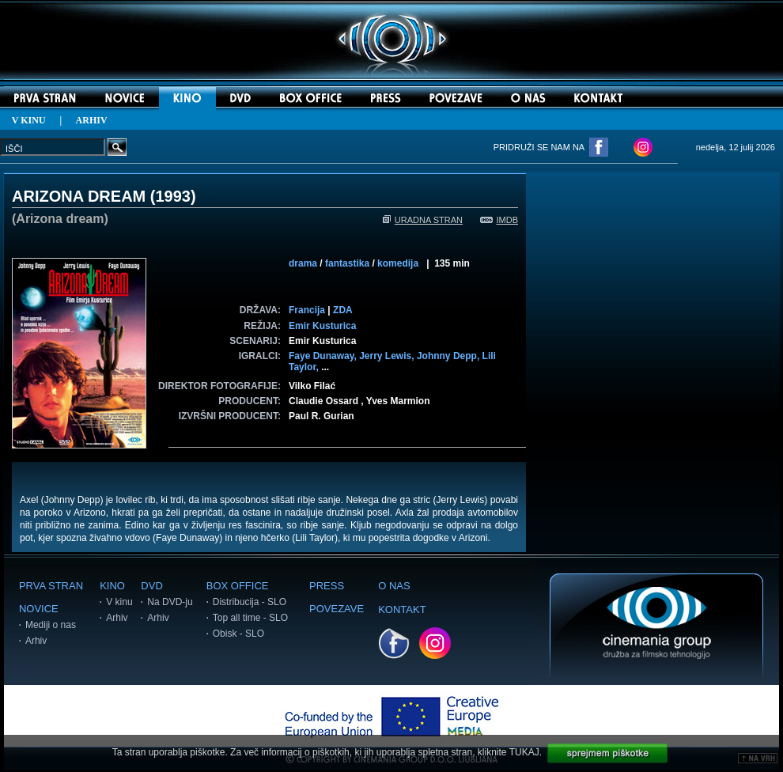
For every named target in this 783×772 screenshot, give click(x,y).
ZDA (343, 310)
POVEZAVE (336, 609)
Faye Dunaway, (324, 355)
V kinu (119, 601)
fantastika (347, 263)
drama (303, 263)
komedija (397, 263)
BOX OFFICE (237, 586)
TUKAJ (524, 752)
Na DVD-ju (169, 601)
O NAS (394, 586)
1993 (173, 196)
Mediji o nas (50, 624)
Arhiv (36, 640)
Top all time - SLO (250, 617)
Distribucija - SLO (249, 601)
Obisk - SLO (238, 633)
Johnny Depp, (449, 355)
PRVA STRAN (51, 586)
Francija (307, 310)
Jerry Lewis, (388, 355)
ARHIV (92, 120)
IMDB (499, 220)
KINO (112, 586)
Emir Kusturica (322, 325)
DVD (151, 586)
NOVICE (39, 609)
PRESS (326, 586)
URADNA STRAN (423, 220)
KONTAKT (402, 609)
